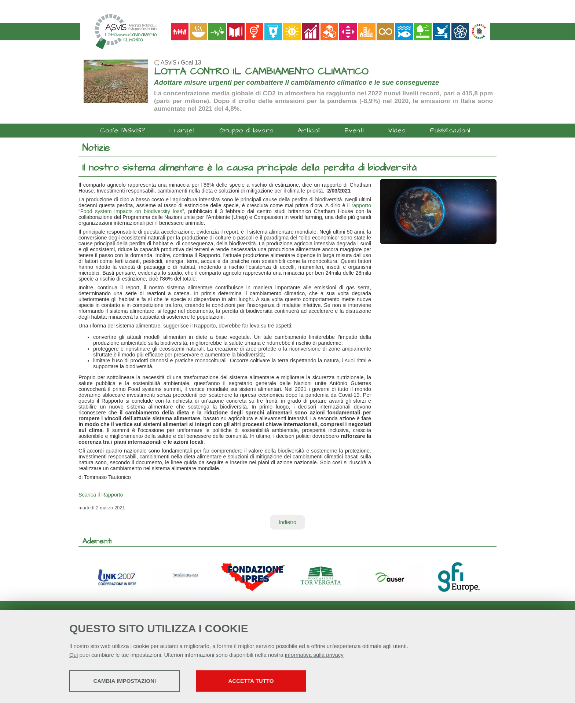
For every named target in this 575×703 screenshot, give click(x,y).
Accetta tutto (259, 681)
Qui (73, 655)
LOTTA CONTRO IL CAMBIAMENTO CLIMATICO (261, 71)
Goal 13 (191, 62)
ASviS (168, 62)
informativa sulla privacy (314, 655)
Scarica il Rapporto (100, 495)
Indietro (287, 522)
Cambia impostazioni (127, 681)
